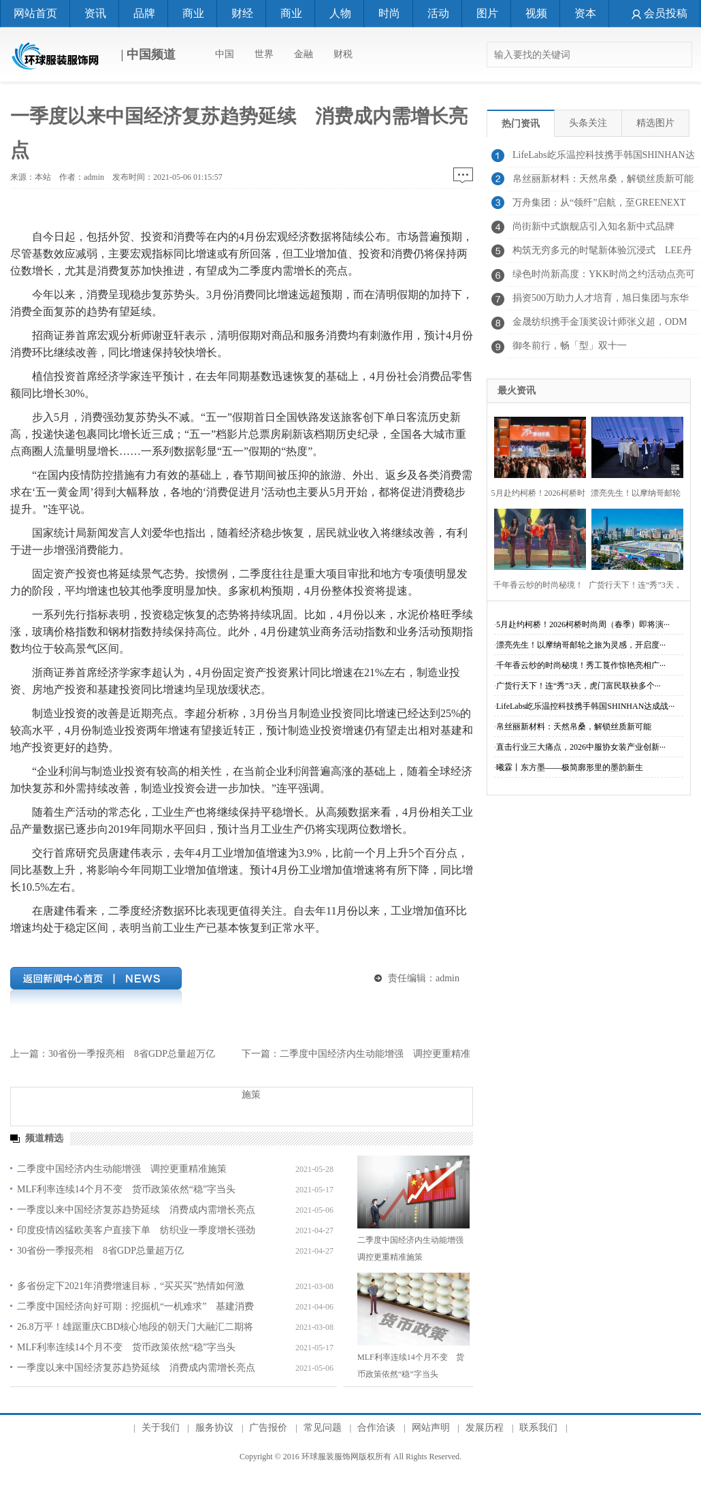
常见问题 (323, 1428)
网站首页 (35, 13)
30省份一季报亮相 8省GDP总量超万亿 (131, 1054)
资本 (585, 13)
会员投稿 (659, 13)
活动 (438, 13)
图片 (487, 13)
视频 (536, 13)
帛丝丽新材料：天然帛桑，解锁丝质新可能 (573, 726)
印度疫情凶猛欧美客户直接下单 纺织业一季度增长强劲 (136, 1230)
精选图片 (655, 123)
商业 (193, 13)
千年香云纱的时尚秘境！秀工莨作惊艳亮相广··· (581, 665)
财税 (343, 54)
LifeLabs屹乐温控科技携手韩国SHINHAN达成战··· (585, 706)
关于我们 (161, 1428)
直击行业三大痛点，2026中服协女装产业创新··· (581, 747)
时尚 (389, 13)
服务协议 (214, 1428)
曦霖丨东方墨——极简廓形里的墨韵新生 (569, 767)
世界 (264, 54)
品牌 (144, 13)
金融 (303, 54)
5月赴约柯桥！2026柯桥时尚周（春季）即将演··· (583, 624)
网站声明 (431, 1428)
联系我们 (538, 1428)
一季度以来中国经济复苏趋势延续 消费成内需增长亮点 (136, 1210)
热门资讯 (521, 123)
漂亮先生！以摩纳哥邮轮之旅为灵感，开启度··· (581, 645)
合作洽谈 (376, 1428)
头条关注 (588, 123)
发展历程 (485, 1428)
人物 (340, 13)
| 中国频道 (93, 55)
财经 (242, 13)
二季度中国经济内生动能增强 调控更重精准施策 (122, 1169)
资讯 (95, 13)
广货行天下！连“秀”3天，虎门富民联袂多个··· (578, 685)
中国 (224, 54)
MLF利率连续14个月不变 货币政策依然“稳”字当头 (126, 1189)
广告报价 (268, 1428)
